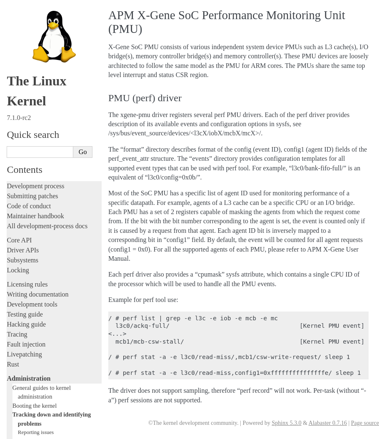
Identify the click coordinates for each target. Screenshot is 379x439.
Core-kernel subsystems (41, 247)
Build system (24, 301)
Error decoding (34, 215)
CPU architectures (31, 369)
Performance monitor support (52, 141)
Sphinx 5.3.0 (286, 423)
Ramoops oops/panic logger (48, 85)
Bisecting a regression (42, 68)
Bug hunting (31, 60)
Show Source (24, 431)
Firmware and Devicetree (41, 355)
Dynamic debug (35, 93)
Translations (23, 398)
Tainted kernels (34, 76)
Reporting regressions (41, 20)
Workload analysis (34, 282)
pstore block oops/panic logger (51, 150)
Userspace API (26, 331)
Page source (365, 423)
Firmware (19, 345)
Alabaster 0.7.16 (328, 423)
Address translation (39, 223)
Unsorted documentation (39, 383)
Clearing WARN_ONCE (44, 158)
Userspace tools (28, 321)
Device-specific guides (39, 274)
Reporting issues (36, 11)
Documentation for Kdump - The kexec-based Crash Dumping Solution (54, 125)
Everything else (31, 292)
